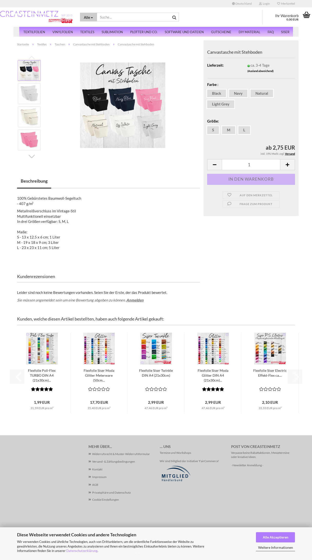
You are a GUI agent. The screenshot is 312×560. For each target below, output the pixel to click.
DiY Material (249, 32)
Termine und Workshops (175, 453)
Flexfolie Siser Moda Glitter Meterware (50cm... (99, 375)
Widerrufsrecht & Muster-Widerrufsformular (121, 454)
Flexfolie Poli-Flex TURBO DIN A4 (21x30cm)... (42, 375)
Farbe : (212, 84)
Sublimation (112, 32)
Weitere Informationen (275, 547)
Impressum (99, 477)
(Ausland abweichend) (260, 71)
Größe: (213, 121)
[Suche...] (88, 17)
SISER (285, 32)
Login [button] (264, 3)
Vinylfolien (62, 32)
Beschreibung (34, 181)
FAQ (271, 32)
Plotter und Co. (143, 32)
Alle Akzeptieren (275, 537)
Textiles (87, 32)
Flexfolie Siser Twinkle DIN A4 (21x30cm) (156, 372)
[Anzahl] (251, 164)
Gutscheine (221, 32)
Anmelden (135, 300)
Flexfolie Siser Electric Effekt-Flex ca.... (270, 372)
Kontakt (97, 469)
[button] (241, 3)
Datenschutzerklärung (82, 551)
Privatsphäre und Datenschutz (111, 492)
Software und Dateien (184, 32)
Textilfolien (34, 32)
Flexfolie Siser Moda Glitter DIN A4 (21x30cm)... (213, 375)
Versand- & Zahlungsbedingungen (113, 461)
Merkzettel (286, 3)
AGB (95, 485)
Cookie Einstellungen (105, 499)
